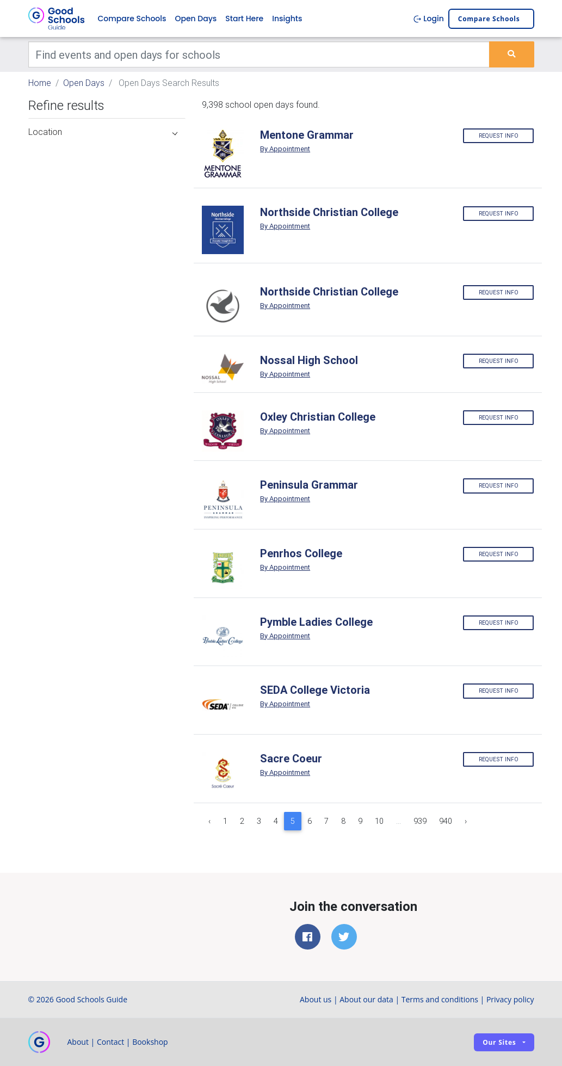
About (78, 1042)
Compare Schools (132, 18)
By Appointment (285, 148)
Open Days (196, 18)
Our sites (499, 1042)
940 (445, 821)
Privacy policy (510, 999)
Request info (498, 135)
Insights (287, 18)
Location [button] (103, 131)
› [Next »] (466, 821)
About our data (366, 999)
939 (420, 821)
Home (39, 82)
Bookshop (150, 1042)
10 (379, 821)
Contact (110, 1042)
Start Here (244, 18)
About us (315, 999)
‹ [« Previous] (209, 821)
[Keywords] (259, 54)
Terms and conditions (440, 999)
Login (428, 18)
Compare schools (489, 18)
